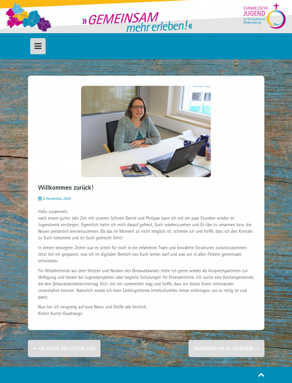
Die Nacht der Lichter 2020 (64, 348)
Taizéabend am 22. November (226, 348)
